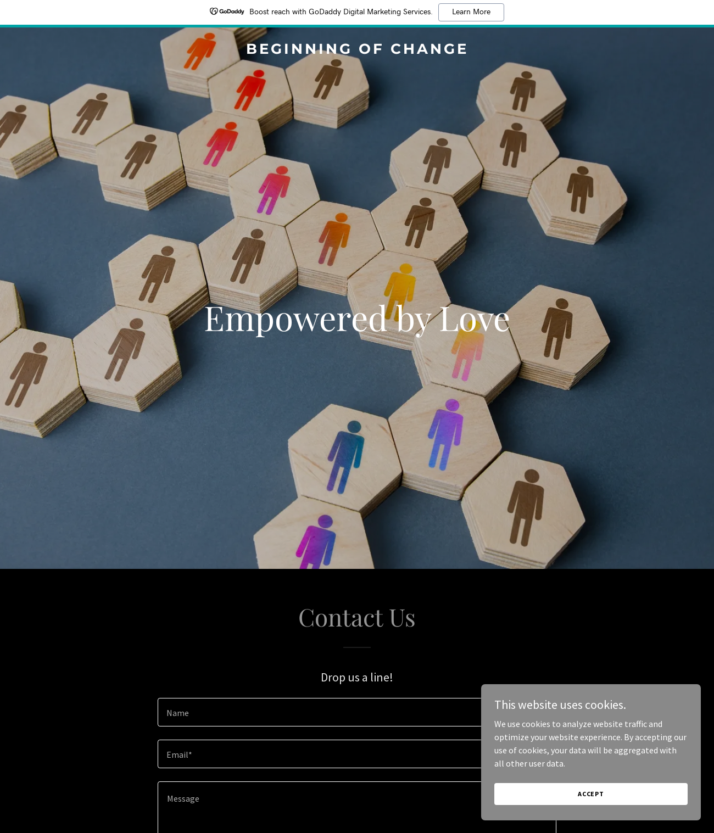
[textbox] (357, 712)
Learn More (471, 12)
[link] (357, 50)
